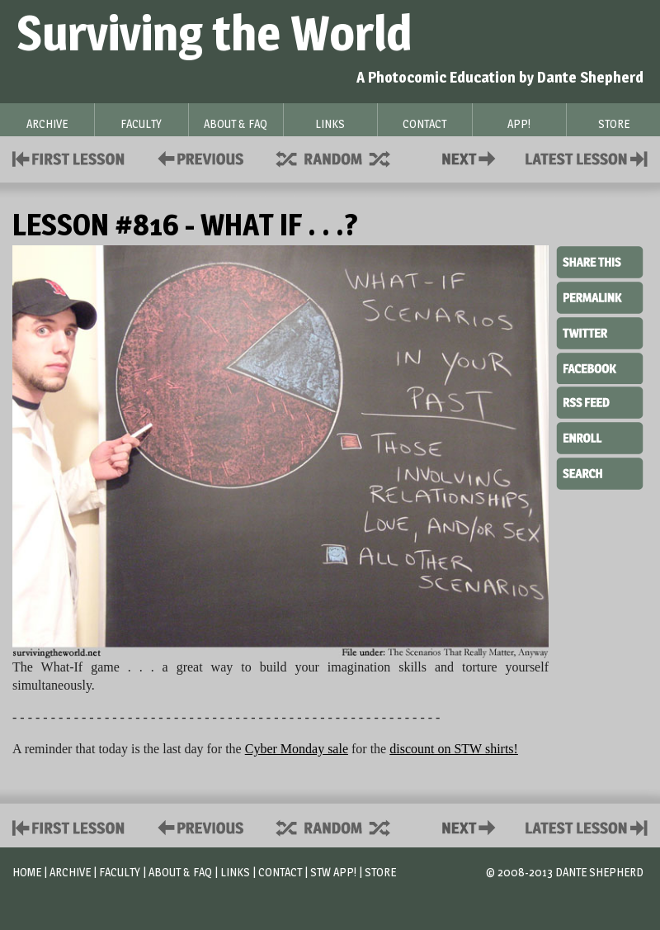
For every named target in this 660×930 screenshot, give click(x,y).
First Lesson (69, 157)
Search (600, 471)
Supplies (344, 157)
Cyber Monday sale (296, 749)
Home (26, 872)
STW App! (333, 872)
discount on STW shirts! (453, 749)
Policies (197, 157)
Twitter (600, 332)
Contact (472, 157)
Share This (600, 262)
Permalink (600, 297)
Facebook (600, 366)
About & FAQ (180, 872)
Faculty (119, 872)
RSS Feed (600, 401)
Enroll (600, 436)
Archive (70, 872)
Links (235, 872)
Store (380, 872)
